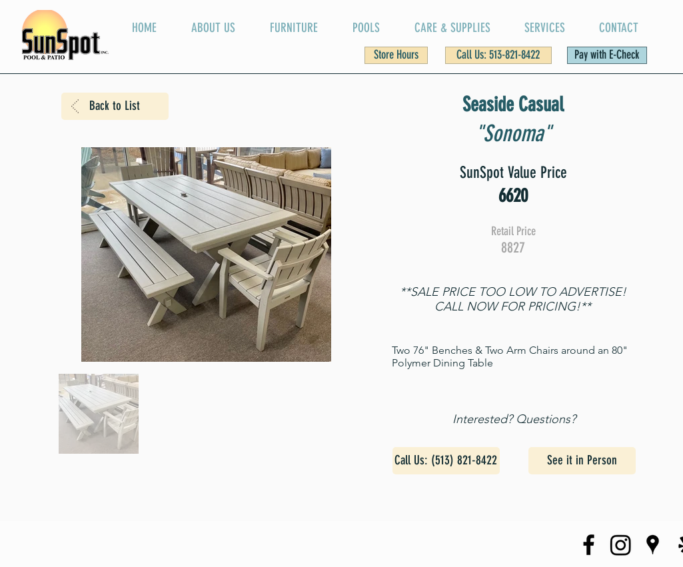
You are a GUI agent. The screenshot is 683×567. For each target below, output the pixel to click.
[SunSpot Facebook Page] (588, 544)
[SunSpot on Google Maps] (652, 544)
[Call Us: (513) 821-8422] (446, 460)
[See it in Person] (582, 460)
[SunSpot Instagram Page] (620, 544)
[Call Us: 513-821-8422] (498, 55)
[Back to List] (115, 106)
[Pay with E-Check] (607, 55)
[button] (396, 55)
